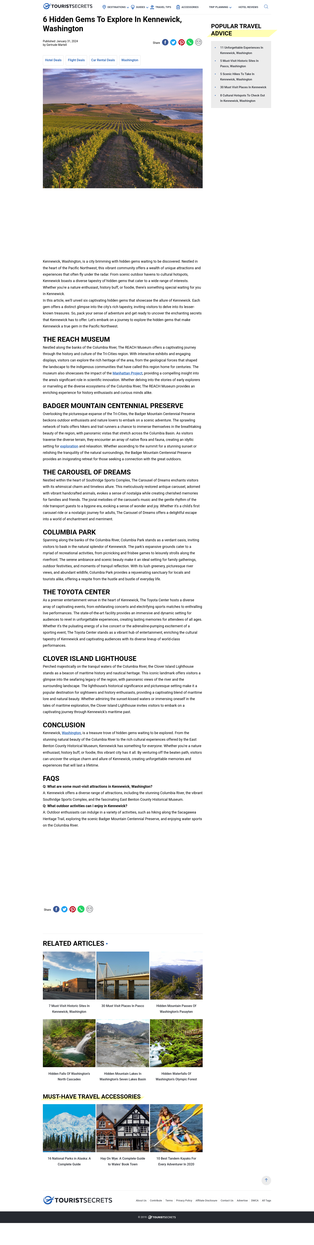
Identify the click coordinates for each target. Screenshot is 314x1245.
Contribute (156, 1200)
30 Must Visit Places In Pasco (123, 1006)
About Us (141, 1200)
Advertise (242, 1200)
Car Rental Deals (103, 60)
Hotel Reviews (248, 7)
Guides (140, 7)
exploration (69, 446)
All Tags (266, 1200)
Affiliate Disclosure (206, 1200)
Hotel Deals (53, 60)
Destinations (117, 7)
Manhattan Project (127, 373)
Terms (169, 1200)
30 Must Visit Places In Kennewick (243, 87)
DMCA (255, 1200)
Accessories (189, 7)
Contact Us (227, 1200)
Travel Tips (163, 7)
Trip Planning (218, 7)
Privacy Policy (184, 1200)
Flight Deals (76, 60)
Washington (129, 60)
